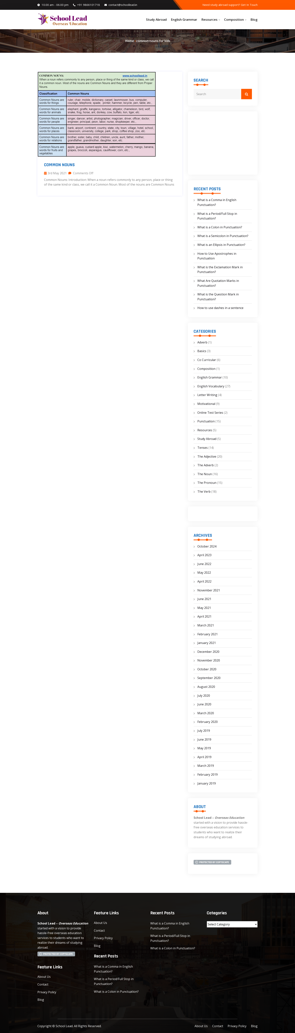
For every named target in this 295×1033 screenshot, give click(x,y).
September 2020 (208, 678)
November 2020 (208, 660)
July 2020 (203, 696)
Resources (209, 19)
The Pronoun (206, 483)
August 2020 (206, 687)
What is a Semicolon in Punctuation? (222, 236)
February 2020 (207, 722)
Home (129, 41)
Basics (201, 351)
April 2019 (204, 757)
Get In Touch (249, 5)
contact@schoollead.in (120, 5)
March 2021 (205, 625)
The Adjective (206, 456)
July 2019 (203, 731)
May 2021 (204, 608)
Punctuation (206, 421)
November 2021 (208, 590)
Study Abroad (156, 19)
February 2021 (207, 634)
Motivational (206, 404)
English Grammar (184, 19)
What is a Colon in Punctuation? (219, 227)
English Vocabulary (210, 386)
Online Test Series (210, 413)
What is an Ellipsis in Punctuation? (221, 245)
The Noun (204, 474)
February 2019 (207, 774)
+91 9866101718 (86, 5)
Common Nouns (59, 165)
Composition (234, 19)
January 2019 (206, 783)
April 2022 (204, 581)
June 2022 (204, 564)
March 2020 (205, 713)
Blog (254, 19)
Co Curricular (206, 360)
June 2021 (204, 599)
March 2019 (205, 766)
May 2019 (204, 748)
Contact (42, 984)
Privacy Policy (46, 992)
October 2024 (206, 546)
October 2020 (206, 669)
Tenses (202, 448)
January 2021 (206, 643)
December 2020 (208, 652)
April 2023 (204, 555)
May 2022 (204, 572)
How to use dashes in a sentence (220, 308)
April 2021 (204, 616)
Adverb (202, 342)
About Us (44, 977)
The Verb (204, 491)
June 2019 (204, 739)
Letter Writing (207, 395)
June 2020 (204, 704)
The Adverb (205, 465)
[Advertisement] (223, 143)
